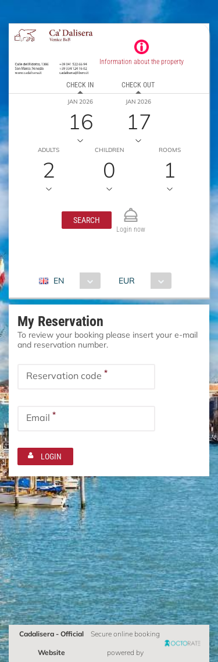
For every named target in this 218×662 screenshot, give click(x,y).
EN (58, 280)
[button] (87, 220)
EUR (127, 280)
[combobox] (74, 280)
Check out (138, 85)
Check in (80, 85)
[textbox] (86, 377)
